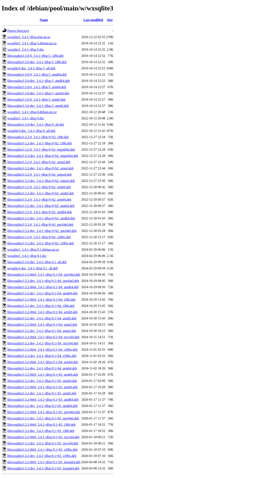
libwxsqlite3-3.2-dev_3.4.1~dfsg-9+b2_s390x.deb (40, 243)
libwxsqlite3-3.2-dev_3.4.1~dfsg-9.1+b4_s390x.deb (41, 356)
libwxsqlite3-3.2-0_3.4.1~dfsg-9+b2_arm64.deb (39, 199)
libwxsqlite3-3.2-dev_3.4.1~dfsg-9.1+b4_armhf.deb (41, 318)
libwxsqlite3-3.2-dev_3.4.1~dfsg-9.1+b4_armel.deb (41, 331)
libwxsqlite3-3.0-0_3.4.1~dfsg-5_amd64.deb (37, 74)
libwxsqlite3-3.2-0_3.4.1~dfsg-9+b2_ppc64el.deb (40, 224)
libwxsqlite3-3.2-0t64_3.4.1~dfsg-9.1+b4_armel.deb (42, 324)
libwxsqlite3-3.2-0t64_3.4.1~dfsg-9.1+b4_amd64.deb (43, 287)
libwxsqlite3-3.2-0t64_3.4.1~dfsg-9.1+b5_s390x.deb (42, 449)
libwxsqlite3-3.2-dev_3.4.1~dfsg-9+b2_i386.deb (39, 143)
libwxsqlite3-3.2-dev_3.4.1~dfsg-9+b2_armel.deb (40, 168)
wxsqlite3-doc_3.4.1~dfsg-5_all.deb (31, 68)
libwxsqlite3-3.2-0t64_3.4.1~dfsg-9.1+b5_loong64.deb (43, 462)
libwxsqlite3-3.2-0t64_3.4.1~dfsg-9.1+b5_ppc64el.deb (43, 412)
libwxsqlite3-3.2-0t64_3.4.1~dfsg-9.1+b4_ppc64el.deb (43, 274)
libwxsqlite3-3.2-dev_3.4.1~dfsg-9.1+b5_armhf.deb (41, 393)
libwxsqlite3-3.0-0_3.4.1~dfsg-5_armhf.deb (36, 99)
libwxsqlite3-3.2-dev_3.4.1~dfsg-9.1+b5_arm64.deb (42, 381)
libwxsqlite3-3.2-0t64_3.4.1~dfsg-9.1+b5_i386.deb (41, 424)
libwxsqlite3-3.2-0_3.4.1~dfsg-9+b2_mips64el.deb (41, 149)
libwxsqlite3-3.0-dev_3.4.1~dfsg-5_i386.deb (37, 62)
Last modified (93, 20)
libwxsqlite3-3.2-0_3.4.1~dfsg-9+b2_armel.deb (38, 162)
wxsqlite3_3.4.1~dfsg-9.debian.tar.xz (32, 112)
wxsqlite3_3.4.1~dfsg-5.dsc (25, 49)
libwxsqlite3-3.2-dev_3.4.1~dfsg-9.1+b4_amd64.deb (42, 293)
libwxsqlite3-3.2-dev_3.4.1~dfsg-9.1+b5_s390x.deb (41, 456)
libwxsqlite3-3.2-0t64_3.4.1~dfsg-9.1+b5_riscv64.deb (43, 437)
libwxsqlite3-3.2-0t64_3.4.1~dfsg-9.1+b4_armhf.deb (42, 312)
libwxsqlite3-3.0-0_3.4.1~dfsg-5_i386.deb (35, 56)
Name (44, 20)
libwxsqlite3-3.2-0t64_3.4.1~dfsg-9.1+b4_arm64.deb (42, 362)
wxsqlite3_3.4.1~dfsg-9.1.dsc (27, 256)
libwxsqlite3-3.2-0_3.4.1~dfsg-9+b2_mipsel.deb (39, 174)
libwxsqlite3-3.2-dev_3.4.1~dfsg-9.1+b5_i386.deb (40, 431)
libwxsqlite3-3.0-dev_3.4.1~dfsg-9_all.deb (35, 124)
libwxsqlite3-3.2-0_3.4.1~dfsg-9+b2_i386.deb (38, 137)
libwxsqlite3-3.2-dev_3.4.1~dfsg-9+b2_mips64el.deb (42, 156)
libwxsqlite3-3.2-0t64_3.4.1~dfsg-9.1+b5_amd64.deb (43, 399)
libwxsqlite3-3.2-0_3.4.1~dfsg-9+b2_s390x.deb (39, 237)
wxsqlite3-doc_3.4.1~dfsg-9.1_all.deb (32, 268)
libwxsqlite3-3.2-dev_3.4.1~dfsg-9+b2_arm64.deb (40, 206)
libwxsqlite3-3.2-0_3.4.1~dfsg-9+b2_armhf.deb (39, 187)
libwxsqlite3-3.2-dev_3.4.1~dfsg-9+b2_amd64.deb (41, 218)
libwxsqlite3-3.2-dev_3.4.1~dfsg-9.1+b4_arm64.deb (42, 368)
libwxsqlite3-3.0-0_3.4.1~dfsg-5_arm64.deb (36, 87)
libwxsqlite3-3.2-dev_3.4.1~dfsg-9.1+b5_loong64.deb (43, 468)
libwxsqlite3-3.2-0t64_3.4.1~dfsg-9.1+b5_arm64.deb (42, 374)
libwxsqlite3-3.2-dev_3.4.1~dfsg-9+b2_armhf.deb (40, 193)
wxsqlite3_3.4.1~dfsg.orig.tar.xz (28, 37)
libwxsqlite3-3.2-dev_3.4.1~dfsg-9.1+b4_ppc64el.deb (43, 281)
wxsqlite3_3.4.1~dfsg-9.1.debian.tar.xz (33, 249)
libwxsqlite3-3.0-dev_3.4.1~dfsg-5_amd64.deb (38, 81)
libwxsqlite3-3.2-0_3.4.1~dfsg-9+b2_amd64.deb (39, 212)
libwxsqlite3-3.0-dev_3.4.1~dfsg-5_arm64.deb (38, 93)
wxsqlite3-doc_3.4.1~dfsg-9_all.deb (31, 131)
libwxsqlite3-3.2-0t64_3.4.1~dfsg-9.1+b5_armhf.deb (42, 387)
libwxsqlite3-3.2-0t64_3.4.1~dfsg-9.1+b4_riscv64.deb (43, 337)
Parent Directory (18, 31)
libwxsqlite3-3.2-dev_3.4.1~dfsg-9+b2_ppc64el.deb (41, 231)
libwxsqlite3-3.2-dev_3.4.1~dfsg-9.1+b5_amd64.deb (42, 406)
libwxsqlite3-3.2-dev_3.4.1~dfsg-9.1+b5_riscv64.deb (42, 443)
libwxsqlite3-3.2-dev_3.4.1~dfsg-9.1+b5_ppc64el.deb (43, 418)
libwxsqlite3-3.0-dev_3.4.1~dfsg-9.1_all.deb (37, 262)
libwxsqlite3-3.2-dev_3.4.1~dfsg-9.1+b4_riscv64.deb (42, 343)
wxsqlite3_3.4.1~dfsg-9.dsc (25, 118)
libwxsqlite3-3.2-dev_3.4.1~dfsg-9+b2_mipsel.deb (41, 181)
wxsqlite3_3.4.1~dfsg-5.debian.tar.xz (32, 43)
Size (110, 20)
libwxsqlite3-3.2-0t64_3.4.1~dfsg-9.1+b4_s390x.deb (42, 349)
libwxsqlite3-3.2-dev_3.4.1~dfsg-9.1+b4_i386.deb (40, 306)
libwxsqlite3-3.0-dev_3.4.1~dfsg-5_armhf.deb (38, 106)
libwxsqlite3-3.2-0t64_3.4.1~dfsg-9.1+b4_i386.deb (41, 299)
